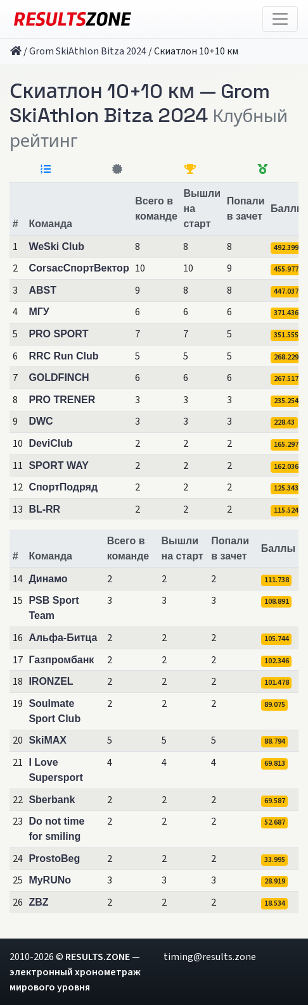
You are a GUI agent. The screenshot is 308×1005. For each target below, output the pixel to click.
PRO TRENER (62, 399)
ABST (42, 290)
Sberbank (52, 799)
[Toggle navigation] (280, 19)
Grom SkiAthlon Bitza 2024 (87, 51)
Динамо (48, 578)
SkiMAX (48, 740)
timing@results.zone (210, 957)
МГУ (39, 311)
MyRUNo (50, 880)
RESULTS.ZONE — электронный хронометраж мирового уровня (75, 972)
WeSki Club (56, 246)
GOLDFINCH (59, 377)
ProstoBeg (54, 858)
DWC (41, 421)
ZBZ (38, 902)
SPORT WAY (59, 465)
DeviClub (50, 443)
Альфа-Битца (63, 637)
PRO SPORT (58, 333)
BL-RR (44, 509)
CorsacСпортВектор (79, 268)
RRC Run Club (63, 356)
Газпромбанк (61, 659)
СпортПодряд (63, 487)
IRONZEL (51, 681)
